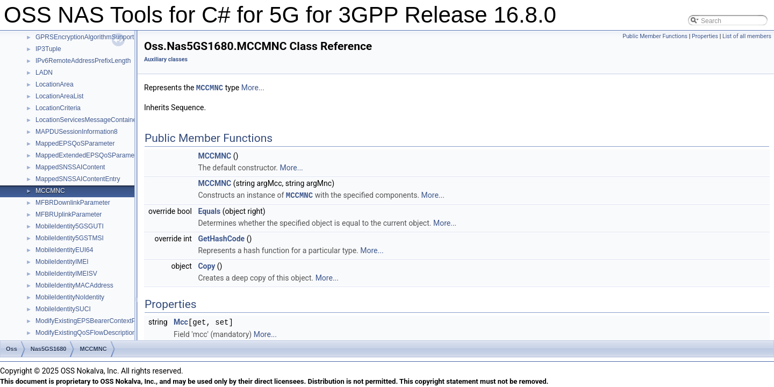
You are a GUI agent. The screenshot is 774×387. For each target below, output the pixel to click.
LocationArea (54, 84)
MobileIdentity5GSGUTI (69, 226)
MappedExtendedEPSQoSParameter (88, 155)
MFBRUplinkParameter (68, 214)
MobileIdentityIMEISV (66, 273)
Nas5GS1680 (49, 349)
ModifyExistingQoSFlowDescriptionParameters (102, 332)
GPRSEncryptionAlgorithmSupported (88, 37)
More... (252, 87)
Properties (705, 36)
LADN (44, 72)
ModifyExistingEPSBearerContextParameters (100, 321)
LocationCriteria (58, 108)
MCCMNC (50, 191)
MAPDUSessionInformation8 (76, 131)
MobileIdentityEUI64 (64, 250)
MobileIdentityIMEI (62, 262)
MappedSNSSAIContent (70, 167)
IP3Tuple (48, 49)
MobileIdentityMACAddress (74, 285)
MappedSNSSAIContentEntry (77, 179)
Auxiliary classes (166, 59)
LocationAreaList (59, 96)
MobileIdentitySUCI (63, 309)
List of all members (746, 36)
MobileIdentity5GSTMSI (69, 238)
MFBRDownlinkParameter (72, 202)
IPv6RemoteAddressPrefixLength (83, 60)
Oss (11, 349)
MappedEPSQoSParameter (74, 143)
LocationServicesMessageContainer (87, 120)
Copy (206, 265)
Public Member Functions (654, 36)
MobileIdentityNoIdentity (69, 297)
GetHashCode (221, 237)
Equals (209, 210)
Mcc (181, 321)
